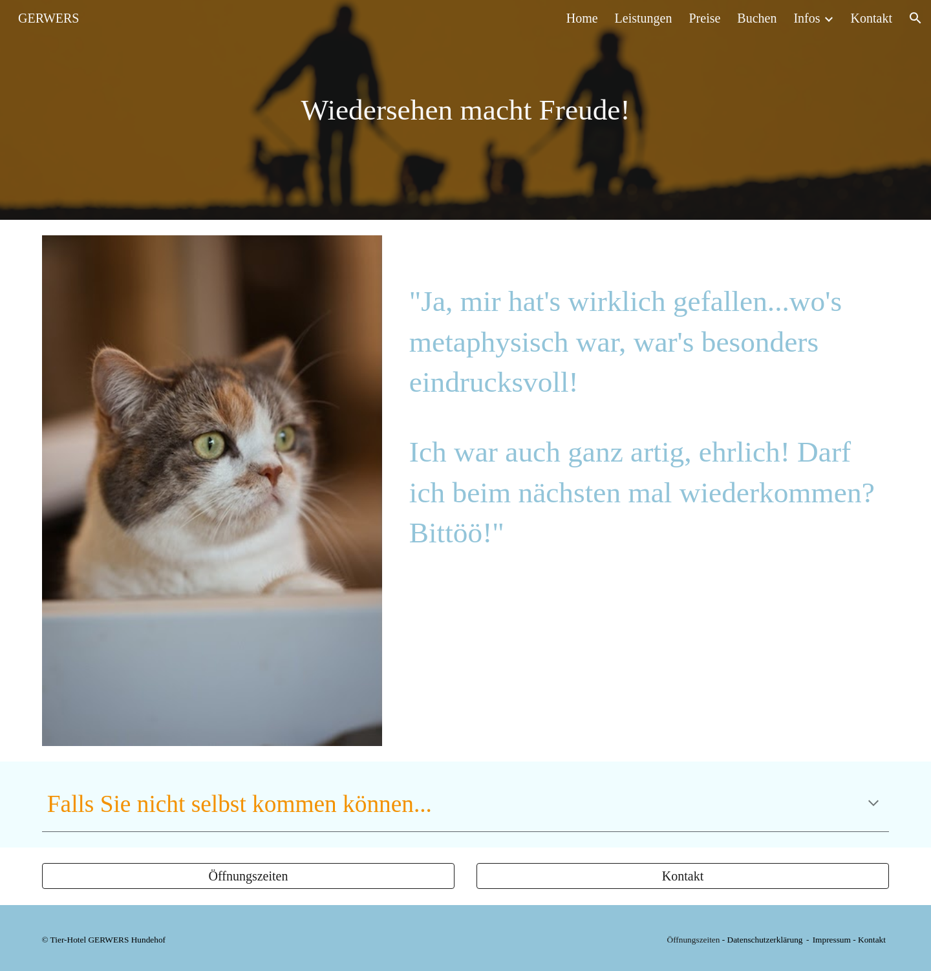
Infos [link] (806, 18)
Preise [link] (704, 18)
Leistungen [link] (643, 18)
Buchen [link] (756, 18)
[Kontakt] (682, 876)
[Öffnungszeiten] (248, 876)
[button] (915, 18)
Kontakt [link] (871, 18)
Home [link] (582, 18)
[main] (465, 110)
